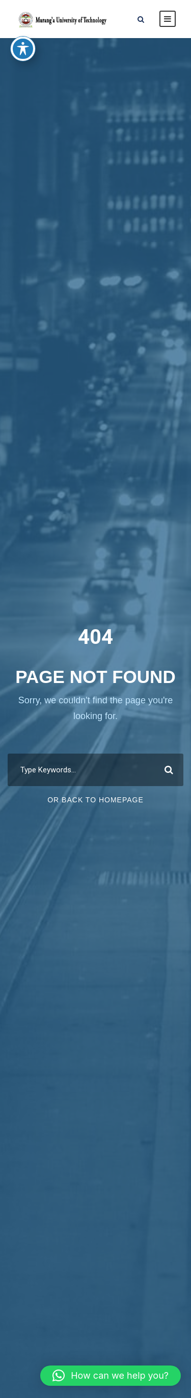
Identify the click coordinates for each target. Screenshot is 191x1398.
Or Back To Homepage (95, 800)
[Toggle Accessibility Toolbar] (23, 34)
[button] (110, 1376)
